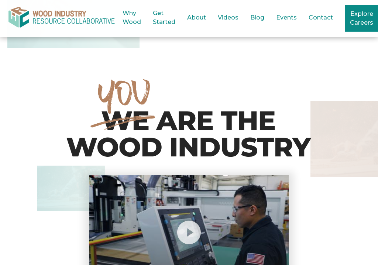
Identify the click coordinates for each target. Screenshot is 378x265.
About (196, 17)
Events (286, 17)
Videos (228, 17)
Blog (257, 17)
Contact (321, 17)
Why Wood (132, 17)
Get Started (164, 17)
